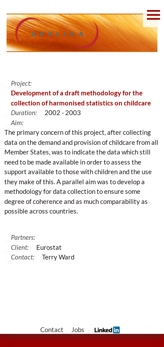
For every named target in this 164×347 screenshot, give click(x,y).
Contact (51, 329)
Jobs (77, 329)
